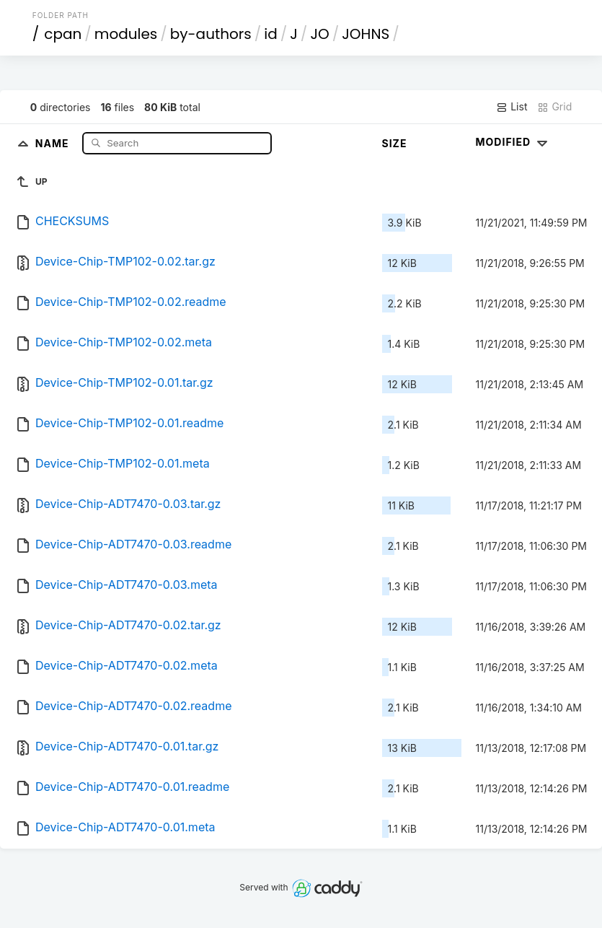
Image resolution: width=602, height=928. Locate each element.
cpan (62, 34)
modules (125, 34)
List (511, 106)
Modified (514, 142)
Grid (554, 106)
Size (394, 143)
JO (319, 34)
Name (53, 142)
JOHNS (365, 34)
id (270, 34)
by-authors (211, 34)
